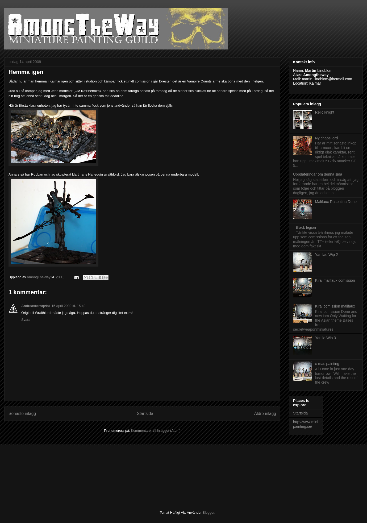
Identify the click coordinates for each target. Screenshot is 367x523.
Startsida (145, 413)
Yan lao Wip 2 (326, 254)
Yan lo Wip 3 (325, 338)
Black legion (306, 227)
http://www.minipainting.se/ (305, 424)
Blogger (208, 512)
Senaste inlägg (22, 413)
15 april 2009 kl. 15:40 (69, 306)
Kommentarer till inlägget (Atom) (155, 431)
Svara (25, 320)
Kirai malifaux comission (335, 280)
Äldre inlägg (265, 413)
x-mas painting (327, 364)
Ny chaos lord (326, 138)
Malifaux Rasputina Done (336, 202)
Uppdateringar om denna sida (317, 174)
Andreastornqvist (35, 306)
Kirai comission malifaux (335, 306)
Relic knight (324, 112)
